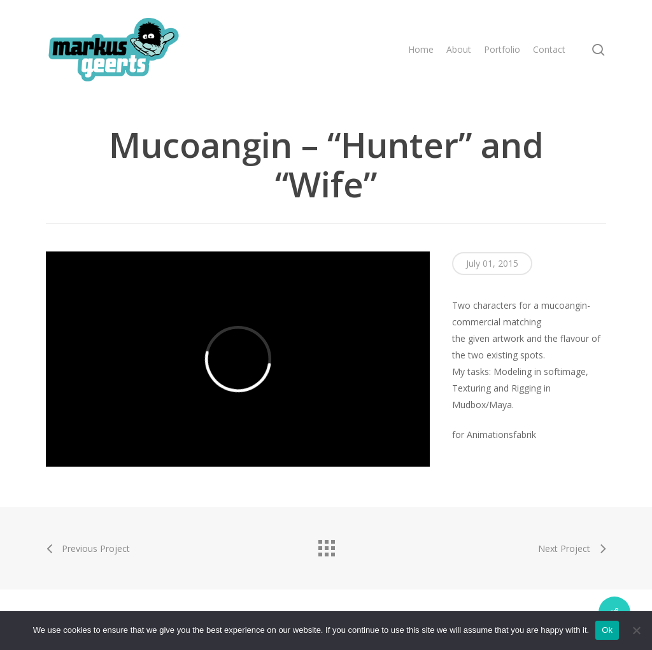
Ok (607, 630)
